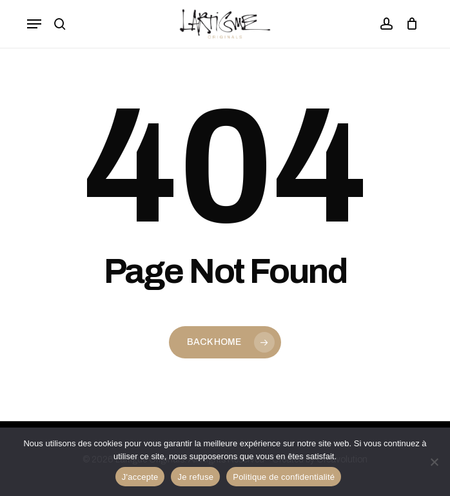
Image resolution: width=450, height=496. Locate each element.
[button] (34, 23)
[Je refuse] (433, 461)
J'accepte (140, 477)
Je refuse (195, 477)
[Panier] (408, 24)
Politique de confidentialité (284, 477)
